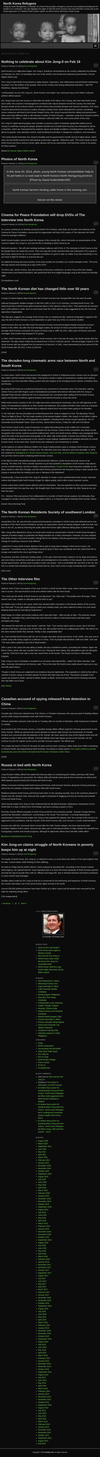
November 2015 (44, 1333)
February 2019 (44, 1226)
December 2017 (44, 1265)
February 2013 (44, 1424)
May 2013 (42, 1416)
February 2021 (44, 1160)
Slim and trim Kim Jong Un (49, 956)
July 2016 (42, 1311)
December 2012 (44, 1430)
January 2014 (43, 1394)
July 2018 (42, 1245)
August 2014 (43, 1375)
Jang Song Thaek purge (47, 1051)
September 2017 (45, 1273)
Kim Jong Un (43, 1054)
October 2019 (43, 1204)
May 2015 (42, 1350)
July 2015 (42, 1344)
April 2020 (42, 1188)
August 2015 (43, 1342)
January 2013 (43, 1427)
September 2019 (45, 1207)
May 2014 (42, 1383)
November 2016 (44, 1300)
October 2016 (43, 1303)
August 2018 (43, 1243)
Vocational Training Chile (48, 1030)
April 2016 (42, 1320)
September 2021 (45, 1146)
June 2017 (42, 1281)
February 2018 (44, 1259)
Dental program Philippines (49, 995)
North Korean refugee (47, 1060)
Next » (24, 903)
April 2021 (42, 1155)
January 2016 (43, 1328)
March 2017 (43, 1289)
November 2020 (44, 1168)
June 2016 (42, 1314)
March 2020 (43, 1190)
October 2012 (43, 1435)
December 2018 (44, 1232)
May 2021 (42, 1152)
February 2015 (44, 1358)
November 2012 (44, 1432)
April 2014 (42, 1386)
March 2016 (43, 1322)
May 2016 (42, 1317)
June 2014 (42, 1380)
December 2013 (44, 1397)
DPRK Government (46, 1046)
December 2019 (44, 1199)
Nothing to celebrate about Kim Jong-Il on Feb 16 (40, 62)
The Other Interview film (20, 579)
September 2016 (45, 1306)
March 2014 (43, 1388)
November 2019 (44, 1201)
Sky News (6, 686)
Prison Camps (43, 1062)
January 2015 (43, 1361)
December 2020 (44, 1166)
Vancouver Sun (24, 836)
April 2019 (42, 1221)
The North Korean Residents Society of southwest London (48, 512)
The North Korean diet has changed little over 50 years (45, 289)
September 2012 (45, 1438)
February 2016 (44, 1325)
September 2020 (45, 1174)
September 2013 (45, 1405)
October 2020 (43, 1171)
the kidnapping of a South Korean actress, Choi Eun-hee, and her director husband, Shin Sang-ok (54, 453)
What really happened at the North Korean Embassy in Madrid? (50, 1099)
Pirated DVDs (62, 466)
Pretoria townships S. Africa (49, 1019)
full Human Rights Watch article (20, 151)
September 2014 (45, 1372)
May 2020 (42, 1185)
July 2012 (42, 1443)
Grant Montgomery (30, 66)
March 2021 (43, 1157)
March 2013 (43, 1421)
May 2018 (42, 1251)
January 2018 (43, 1262)
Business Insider (9, 836)
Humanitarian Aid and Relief (49, 1049)
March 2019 (43, 1223)
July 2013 (42, 1410)
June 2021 (42, 1149)
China (40, 1043)
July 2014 (42, 1377)
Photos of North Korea (19, 159)
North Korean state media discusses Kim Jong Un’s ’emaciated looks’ (48, 961)
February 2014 (44, 1391)
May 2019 (42, 1218)
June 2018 (42, 1248)
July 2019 (42, 1212)
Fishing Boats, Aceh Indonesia (50, 1003)
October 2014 (43, 1369)
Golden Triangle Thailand (48, 1006)
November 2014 (44, 1366)
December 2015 (44, 1331)
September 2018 (45, 1240)
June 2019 (42, 1215)
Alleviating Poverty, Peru (48, 984)
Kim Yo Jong (43, 1057)
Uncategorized (44, 1068)
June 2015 (42, 1347)
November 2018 (44, 1234)
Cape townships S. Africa (48, 986)
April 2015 (42, 1353)
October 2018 (43, 1237)
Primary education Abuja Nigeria (51, 1022)
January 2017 (43, 1295)
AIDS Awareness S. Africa (48, 981)
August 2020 (43, 1177)
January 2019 (43, 1229)
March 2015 (43, 1355)
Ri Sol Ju (41, 1065)
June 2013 (42, 1413)
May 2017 (42, 1284)
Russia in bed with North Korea (26, 765)
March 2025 (43, 1144)
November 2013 (44, 1399)
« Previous (6, 903)
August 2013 (43, 1408)
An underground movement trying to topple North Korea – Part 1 (50, 1115)
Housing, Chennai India (47, 1008)
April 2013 (42, 1419)
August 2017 (43, 1276)
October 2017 (43, 1270)
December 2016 (44, 1298)
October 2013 (43, 1402)
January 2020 (43, 1196)
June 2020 (42, 1182)
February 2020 (44, 1193)
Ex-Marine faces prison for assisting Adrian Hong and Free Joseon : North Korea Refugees (51, 1090)
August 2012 (43, 1441)
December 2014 (44, 1364)
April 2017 (42, 1287)
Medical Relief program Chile (49, 1017)
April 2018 (42, 1254)
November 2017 (44, 1267)
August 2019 (43, 1210)
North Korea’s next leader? (49, 948)
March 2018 (43, 1256)
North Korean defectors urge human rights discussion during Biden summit (50, 969)
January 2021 (43, 1163)
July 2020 (42, 1179)
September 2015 (45, 1339)
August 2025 (43, 1141)
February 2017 (44, 1292)
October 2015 (43, 1336)
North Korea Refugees (19, 3)
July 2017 (42, 1278)
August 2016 (43, 1309)
